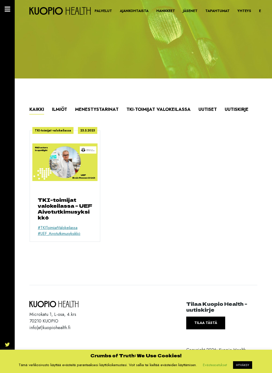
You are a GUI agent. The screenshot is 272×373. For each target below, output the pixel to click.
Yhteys (244, 10)
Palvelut (103, 10)
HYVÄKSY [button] (242, 365)
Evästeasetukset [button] (215, 365)
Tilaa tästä (205, 322)
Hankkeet (165, 10)
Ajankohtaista (134, 10)
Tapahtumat (217, 10)
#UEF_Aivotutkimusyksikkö (59, 233)
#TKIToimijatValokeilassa (57, 228)
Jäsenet (190, 10)
